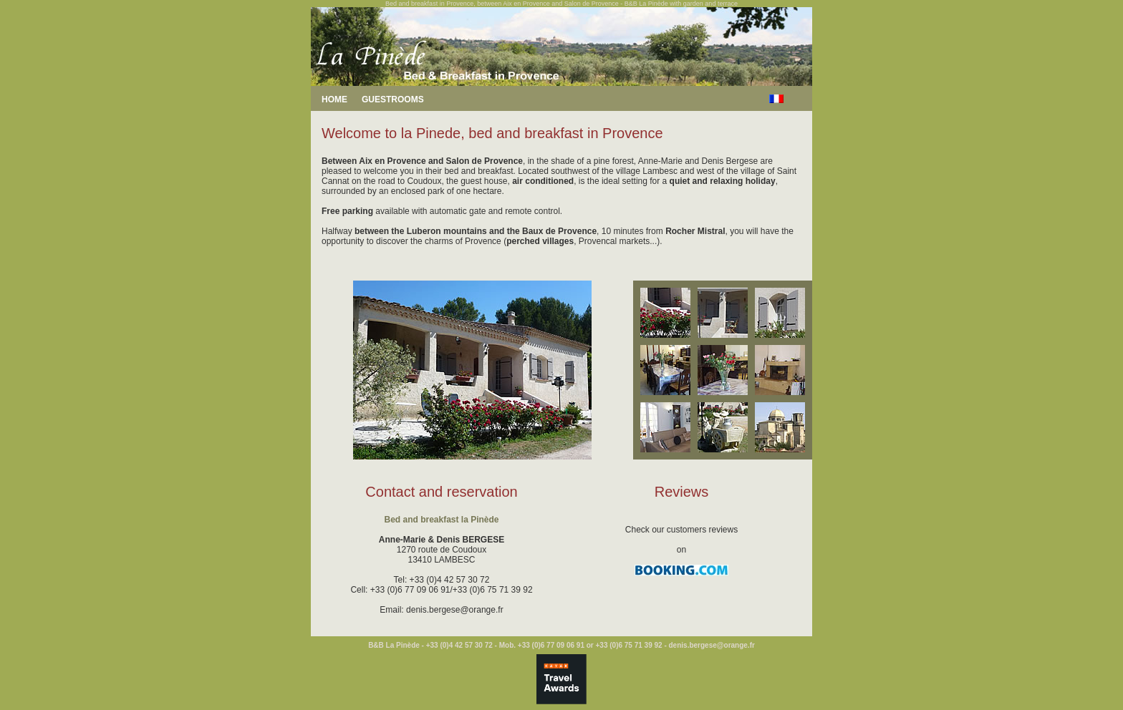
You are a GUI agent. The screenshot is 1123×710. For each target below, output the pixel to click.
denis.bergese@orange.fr (454, 610)
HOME (334, 99)
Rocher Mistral (695, 231)
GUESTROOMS (393, 99)
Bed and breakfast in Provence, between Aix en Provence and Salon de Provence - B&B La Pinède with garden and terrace (561, 3)
